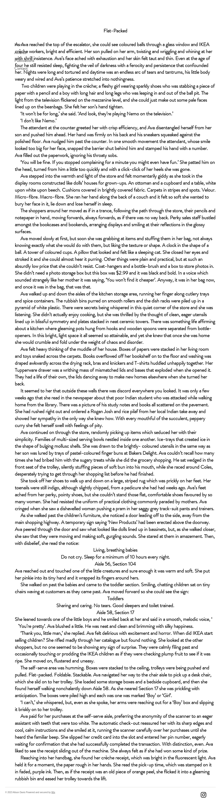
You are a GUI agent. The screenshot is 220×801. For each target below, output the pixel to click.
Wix (53, 792)
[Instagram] (203, 795)
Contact (21, 68)
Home (19, 45)
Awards (20, 53)
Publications (22, 60)
